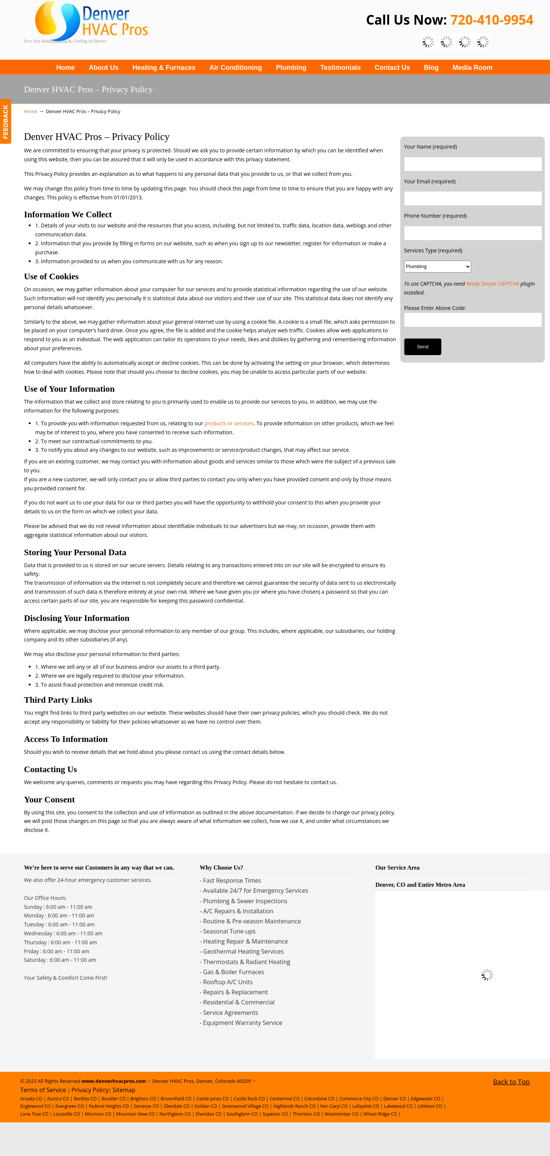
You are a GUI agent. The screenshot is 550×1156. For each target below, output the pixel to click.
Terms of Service (43, 1090)
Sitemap (124, 1090)
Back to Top (511, 1081)
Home (30, 111)
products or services (229, 423)
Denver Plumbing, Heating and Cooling (136, 27)
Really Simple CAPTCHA (492, 283)
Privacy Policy (90, 1090)
